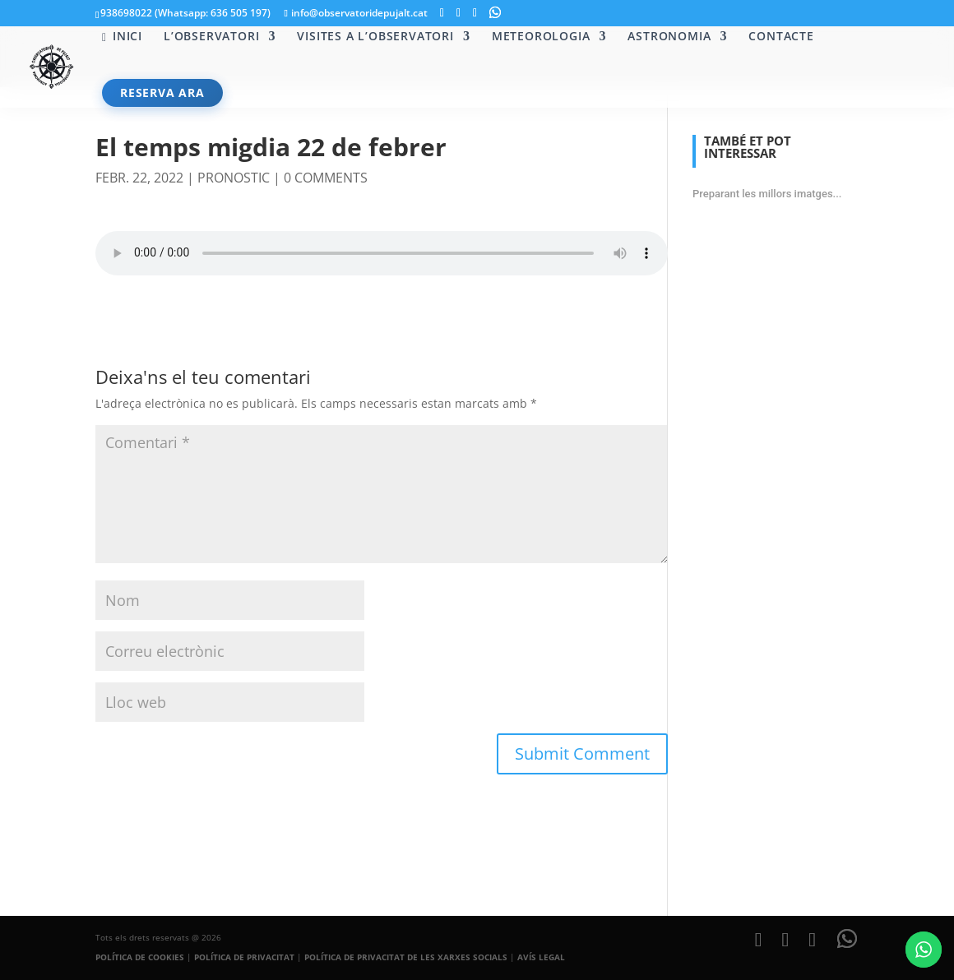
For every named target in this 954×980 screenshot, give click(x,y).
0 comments (326, 178)
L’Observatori (211, 37)
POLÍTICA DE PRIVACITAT (244, 957)
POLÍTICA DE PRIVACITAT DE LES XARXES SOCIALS (405, 957)
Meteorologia (541, 37)
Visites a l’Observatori (375, 37)
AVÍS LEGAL (541, 957)
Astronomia (669, 37)
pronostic (233, 178)
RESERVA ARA (162, 92)
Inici (122, 37)
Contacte (780, 37)
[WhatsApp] (495, 12)
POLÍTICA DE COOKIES (139, 957)
